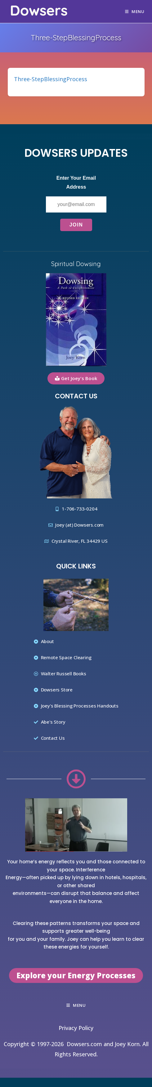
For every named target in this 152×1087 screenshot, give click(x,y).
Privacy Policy (76, 1028)
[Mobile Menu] (135, 11)
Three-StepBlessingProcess (50, 79)
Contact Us (76, 396)
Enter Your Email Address (76, 182)
